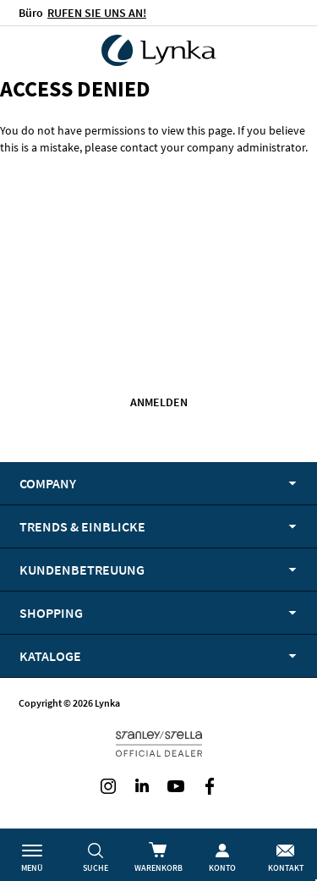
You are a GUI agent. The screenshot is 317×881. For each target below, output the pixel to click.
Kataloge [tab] (50, 655)
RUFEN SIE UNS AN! (96, 12)
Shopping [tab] (51, 612)
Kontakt (285, 867)
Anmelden (159, 402)
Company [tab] (47, 483)
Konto (222, 867)
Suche (95, 867)
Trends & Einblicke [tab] (82, 526)
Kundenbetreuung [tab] (82, 569)
